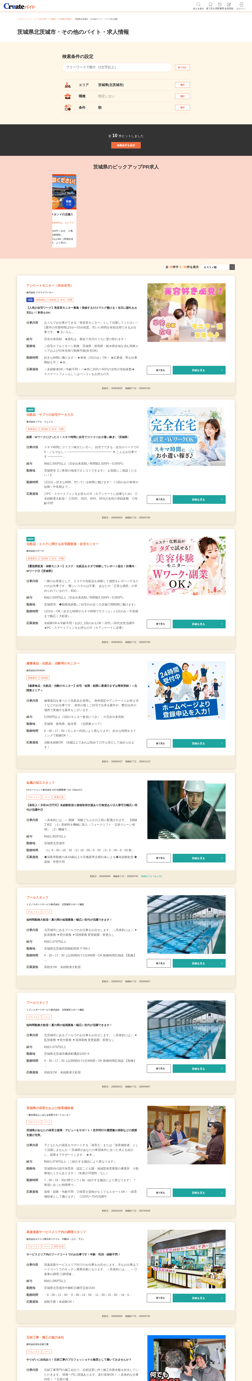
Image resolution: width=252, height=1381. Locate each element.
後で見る (159, 394)
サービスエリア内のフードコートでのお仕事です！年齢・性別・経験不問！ (76, 1337)
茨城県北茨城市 (65, 19)
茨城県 (53, 19)
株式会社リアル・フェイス (46, 453)
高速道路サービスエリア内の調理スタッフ (73, 1312)
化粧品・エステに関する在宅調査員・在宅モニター (82, 580)
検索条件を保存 (126, 159)
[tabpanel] (126, 229)
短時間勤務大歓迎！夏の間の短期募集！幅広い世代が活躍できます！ (72, 980)
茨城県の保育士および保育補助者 (62, 1180)
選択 (186, 86)
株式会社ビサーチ (39, 589)
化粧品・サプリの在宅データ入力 (62, 444)
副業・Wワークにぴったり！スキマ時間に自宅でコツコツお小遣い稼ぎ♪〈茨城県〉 (81, 469)
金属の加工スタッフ (48, 833)
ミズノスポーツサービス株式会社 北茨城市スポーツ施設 (69, 965)
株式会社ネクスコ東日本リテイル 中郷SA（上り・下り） (70, 1321)
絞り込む (186, 67)
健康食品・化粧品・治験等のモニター (67, 707)
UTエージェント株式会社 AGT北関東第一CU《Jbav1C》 (69, 843)
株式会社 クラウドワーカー (46, 317)
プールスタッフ (43, 955)
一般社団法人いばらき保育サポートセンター (59, 1190)
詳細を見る (198, 394)
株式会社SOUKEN (40, 716)
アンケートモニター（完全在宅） (63, 307)
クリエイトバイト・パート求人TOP (32, 19)
